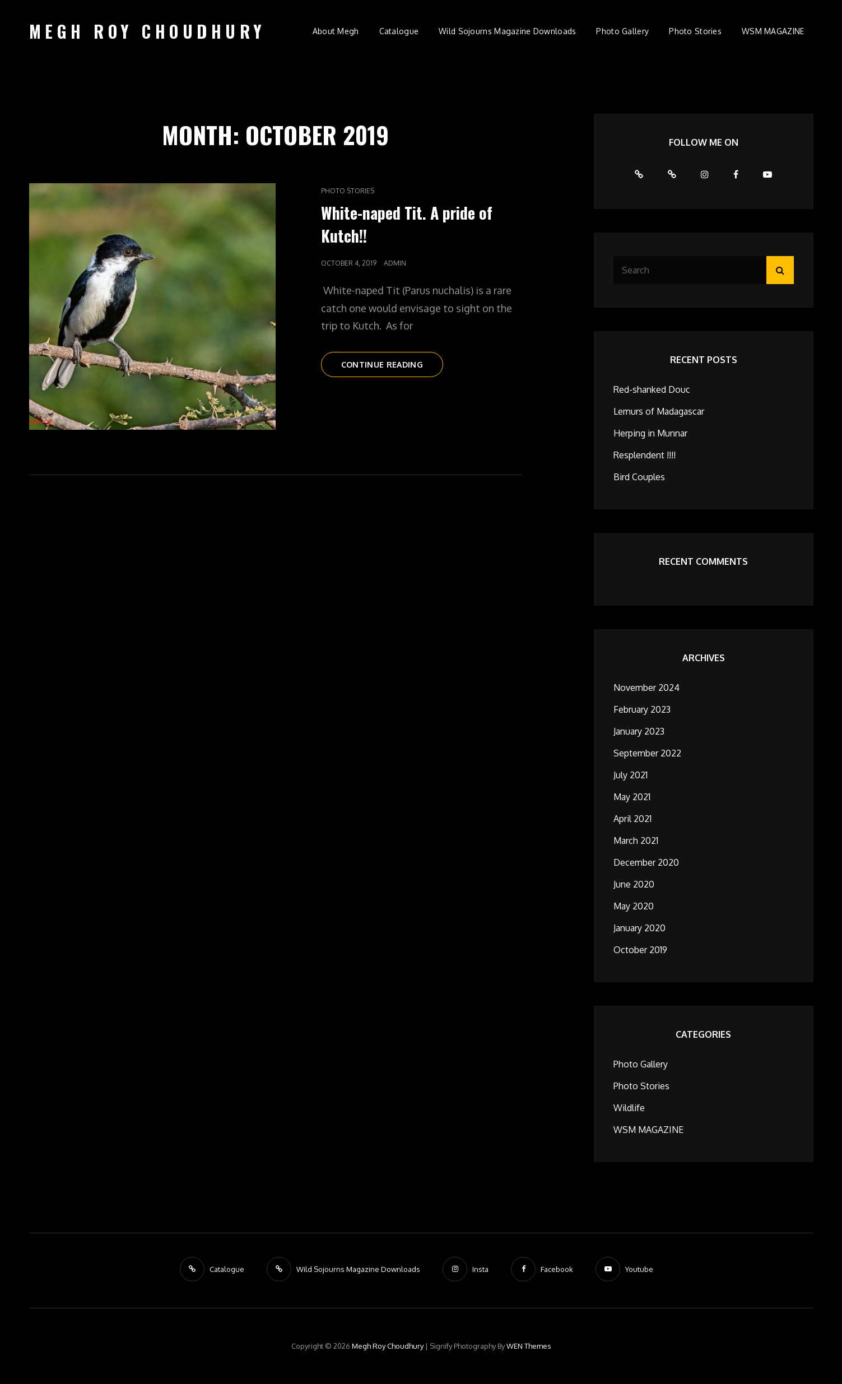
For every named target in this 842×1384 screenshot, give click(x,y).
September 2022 (647, 753)
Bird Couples (639, 476)
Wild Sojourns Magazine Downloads (507, 31)
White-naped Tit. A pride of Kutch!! (406, 224)
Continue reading (392, 367)
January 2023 (638, 731)
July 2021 (630, 775)
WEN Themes (528, 1345)
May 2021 (631, 796)
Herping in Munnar (650, 433)
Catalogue (399, 31)
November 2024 (646, 687)
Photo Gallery (622, 31)
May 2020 (633, 906)
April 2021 (632, 818)
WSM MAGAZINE (773, 31)
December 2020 (646, 862)
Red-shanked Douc (651, 389)
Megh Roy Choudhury (147, 31)
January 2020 (639, 927)
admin (395, 263)
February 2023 (642, 709)
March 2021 (635, 840)
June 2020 (633, 884)
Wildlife (629, 1107)
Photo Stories (695, 31)
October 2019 (640, 949)
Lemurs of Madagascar (658, 411)
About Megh (336, 31)
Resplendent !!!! (644, 455)
